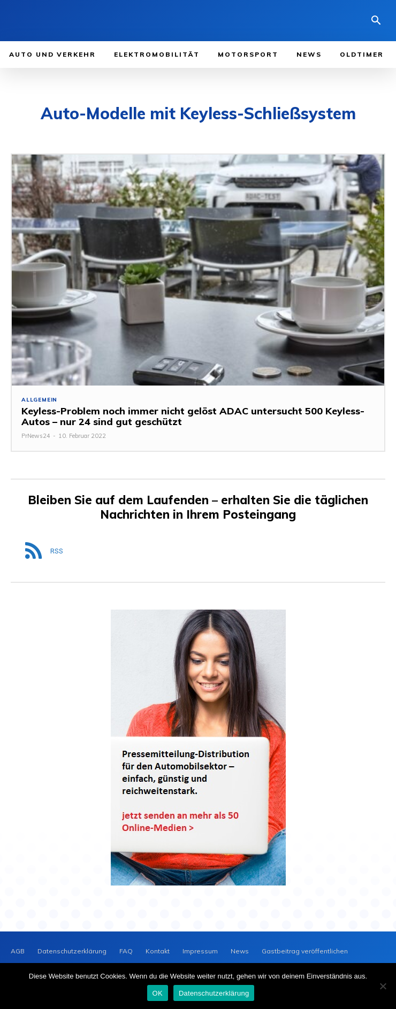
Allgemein (39, 400)
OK (158, 993)
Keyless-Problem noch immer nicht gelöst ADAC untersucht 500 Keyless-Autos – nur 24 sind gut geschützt (192, 416)
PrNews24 (35, 436)
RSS (56, 551)
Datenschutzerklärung (214, 993)
